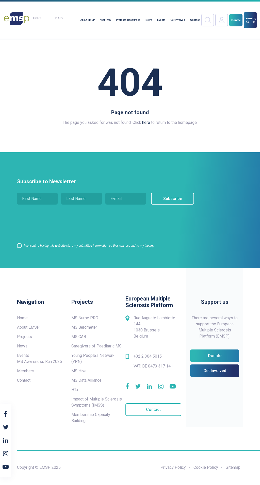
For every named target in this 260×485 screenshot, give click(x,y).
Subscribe (171, 198)
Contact (195, 20)
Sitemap (233, 467)
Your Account (222, 20)
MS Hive (79, 371)
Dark (59, 18)
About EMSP (87, 20)
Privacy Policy (173, 467)
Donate (236, 20)
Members (25, 371)
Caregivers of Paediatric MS (96, 346)
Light (37, 18)
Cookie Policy (205, 467)
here (146, 122)
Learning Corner (250, 20)
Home (22, 317)
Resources (133, 20)
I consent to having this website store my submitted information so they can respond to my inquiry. (89, 245)
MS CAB (78, 336)
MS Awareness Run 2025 (39, 361)
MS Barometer (84, 327)
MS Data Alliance (86, 380)
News (148, 20)
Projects (121, 20)
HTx (74, 389)
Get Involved (177, 20)
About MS (105, 20)
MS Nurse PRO (84, 317)
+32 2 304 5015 (148, 356)
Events (161, 20)
